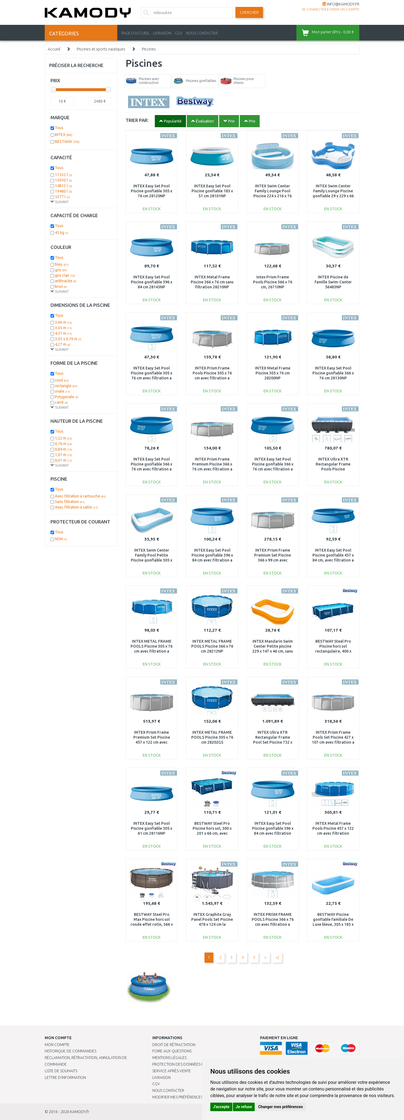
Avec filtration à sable (76, 507)
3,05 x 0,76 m (68, 339)
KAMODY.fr (79, 1112)
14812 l (63, 185)
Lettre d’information (65, 1077)
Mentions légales (169, 1057)
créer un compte (344, 9)
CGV (178, 33)
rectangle (66, 386)
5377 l (62, 197)
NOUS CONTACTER (202, 33)
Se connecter (314, 9)
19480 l (63, 191)
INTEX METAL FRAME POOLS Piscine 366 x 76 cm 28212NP (212, 646)
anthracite (65, 281)
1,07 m (63, 455)
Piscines (149, 49)
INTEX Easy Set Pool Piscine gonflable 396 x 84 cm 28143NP (151, 282)
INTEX (63, 134)
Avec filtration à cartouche (80, 496)
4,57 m (63, 333)
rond (62, 380)
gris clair (65, 275)
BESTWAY (67, 141)
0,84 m (63, 449)
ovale (62, 391)
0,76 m (63, 443)
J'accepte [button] (221, 1107)
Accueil (54, 49)
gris (61, 270)
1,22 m (63, 438)
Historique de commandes (70, 1051)
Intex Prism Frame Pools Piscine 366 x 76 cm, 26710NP (272, 282)
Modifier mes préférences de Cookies (188, 1097)
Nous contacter (168, 1090)
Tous (59, 128)
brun (61, 286)
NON (61, 539)
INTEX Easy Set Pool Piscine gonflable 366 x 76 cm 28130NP (333, 373)
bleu (61, 264)
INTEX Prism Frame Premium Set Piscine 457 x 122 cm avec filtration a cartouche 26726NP (151, 742)
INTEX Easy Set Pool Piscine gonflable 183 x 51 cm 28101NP (212, 191)
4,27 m (62, 344)
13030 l (63, 180)
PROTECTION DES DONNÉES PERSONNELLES (190, 1064)
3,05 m (63, 328)
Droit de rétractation (173, 1044)
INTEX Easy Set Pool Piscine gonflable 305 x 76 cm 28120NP (151, 191)
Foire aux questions (172, 1051)
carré (61, 402)
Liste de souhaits (61, 1071)
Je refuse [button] (244, 1107)
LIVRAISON (162, 33)
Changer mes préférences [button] (280, 1107)
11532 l (63, 174)
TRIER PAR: (137, 120)
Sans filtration (70, 501)
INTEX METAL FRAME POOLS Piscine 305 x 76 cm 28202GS (212, 737)
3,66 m (63, 322)
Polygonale (66, 397)
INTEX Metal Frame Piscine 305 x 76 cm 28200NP (272, 373)
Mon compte (57, 1044)
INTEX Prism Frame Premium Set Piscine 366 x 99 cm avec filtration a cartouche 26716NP (272, 560)
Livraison (161, 1077)
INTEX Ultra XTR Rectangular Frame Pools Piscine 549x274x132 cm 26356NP (333, 469)
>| (277, 957)
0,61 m (63, 460)
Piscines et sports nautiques (101, 49)
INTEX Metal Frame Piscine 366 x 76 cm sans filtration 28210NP (212, 282)
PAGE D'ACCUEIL (135, 33)
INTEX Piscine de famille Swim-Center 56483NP (333, 282)
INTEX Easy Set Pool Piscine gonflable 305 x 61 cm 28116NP (151, 828)
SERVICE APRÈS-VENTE (171, 1071)
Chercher (249, 12)
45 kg (61, 232)
